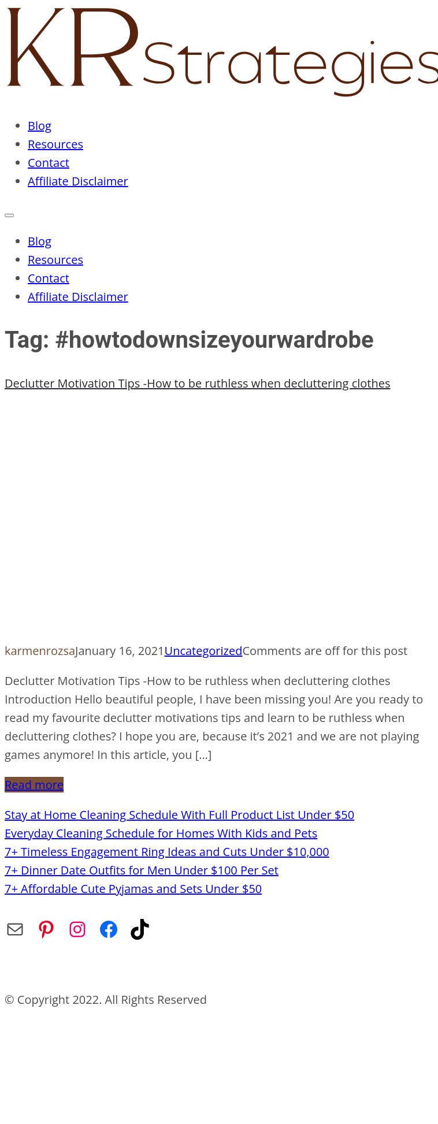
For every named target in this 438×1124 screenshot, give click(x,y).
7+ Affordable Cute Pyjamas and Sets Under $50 (133, 888)
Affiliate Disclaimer (78, 181)
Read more (34, 784)
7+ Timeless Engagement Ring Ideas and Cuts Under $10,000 (167, 851)
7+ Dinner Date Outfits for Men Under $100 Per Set (142, 870)
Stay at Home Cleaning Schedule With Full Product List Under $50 (179, 814)
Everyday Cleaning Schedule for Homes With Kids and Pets (161, 833)
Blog (39, 125)
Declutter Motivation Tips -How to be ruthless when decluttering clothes (197, 383)
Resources (55, 144)
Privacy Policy (167, 969)
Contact (48, 162)
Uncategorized (204, 650)
